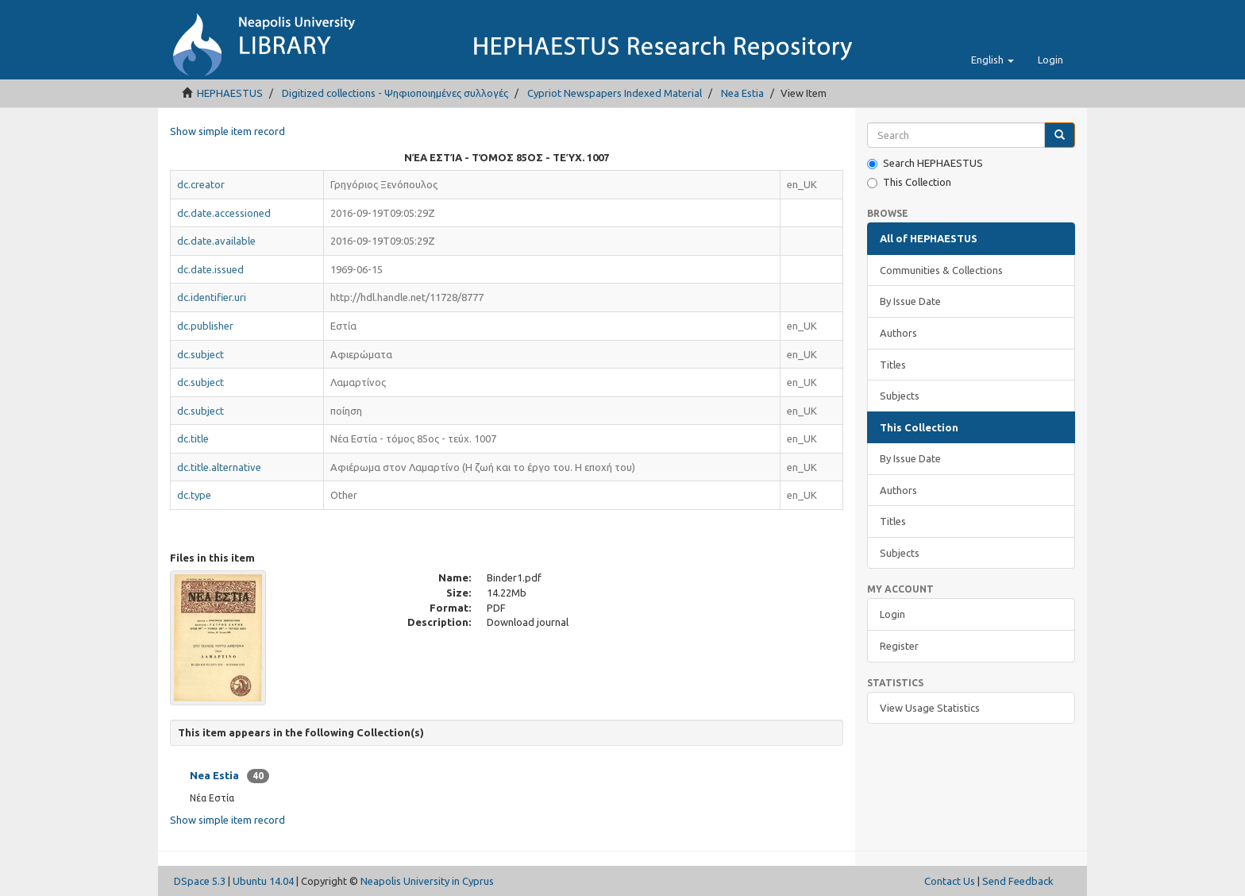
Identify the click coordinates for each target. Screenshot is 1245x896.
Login (892, 614)
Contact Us (949, 880)
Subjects (899, 395)
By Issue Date (910, 301)
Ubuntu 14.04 (263, 880)
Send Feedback (1018, 880)
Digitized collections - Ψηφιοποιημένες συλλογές (395, 92)
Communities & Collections (941, 270)
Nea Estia (742, 92)
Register (899, 645)
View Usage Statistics (930, 707)
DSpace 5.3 (199, 880)
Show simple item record (227, 131)
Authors (898, 332)
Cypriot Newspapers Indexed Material (614, 92)
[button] (992, 59)
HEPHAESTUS (230, 92)
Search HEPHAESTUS (925, 163)
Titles (893, 364)
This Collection (909, 182)
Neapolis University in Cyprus (427, 880)
